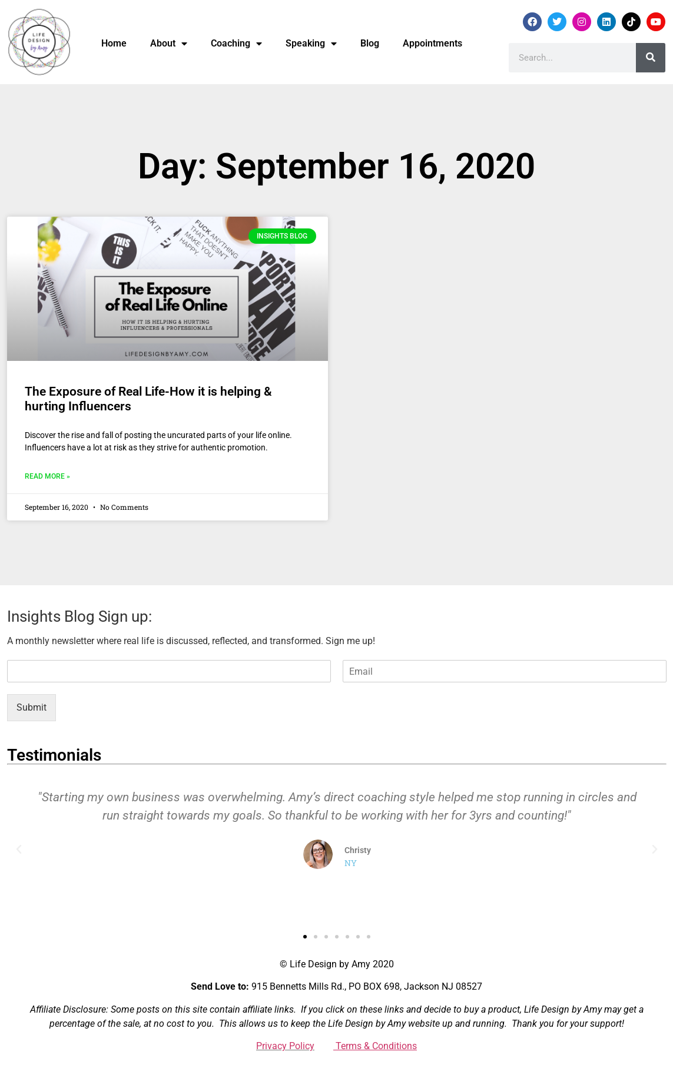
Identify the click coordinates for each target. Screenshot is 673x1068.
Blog (369, 43)
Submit (31, 707)
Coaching (236, 43)
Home (114, 43)
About (168, 43)
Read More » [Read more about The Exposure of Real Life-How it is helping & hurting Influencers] (47, 476)
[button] (19, 849)
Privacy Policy (285, 1046)
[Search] (650, 57)
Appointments (432, 43)
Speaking (311, 43)
